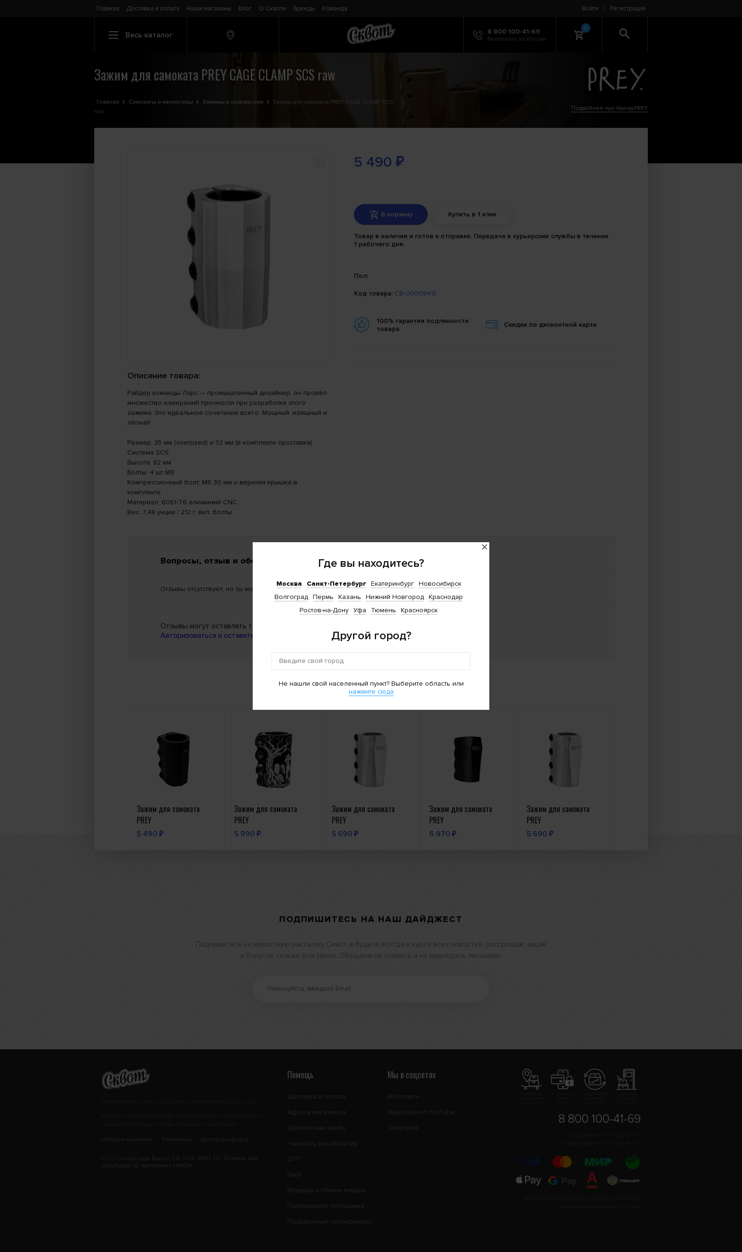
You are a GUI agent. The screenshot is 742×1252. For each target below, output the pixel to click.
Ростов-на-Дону (324, 610)
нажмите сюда (371, 692)
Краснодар (446, 597)
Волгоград (291, 597)
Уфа (359, 610)
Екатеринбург (392, 584)
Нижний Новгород (395, 597)
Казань (349, 597)
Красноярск (419, 610)
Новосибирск (440, 584)
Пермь (323, 597)
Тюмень (383, 610)
